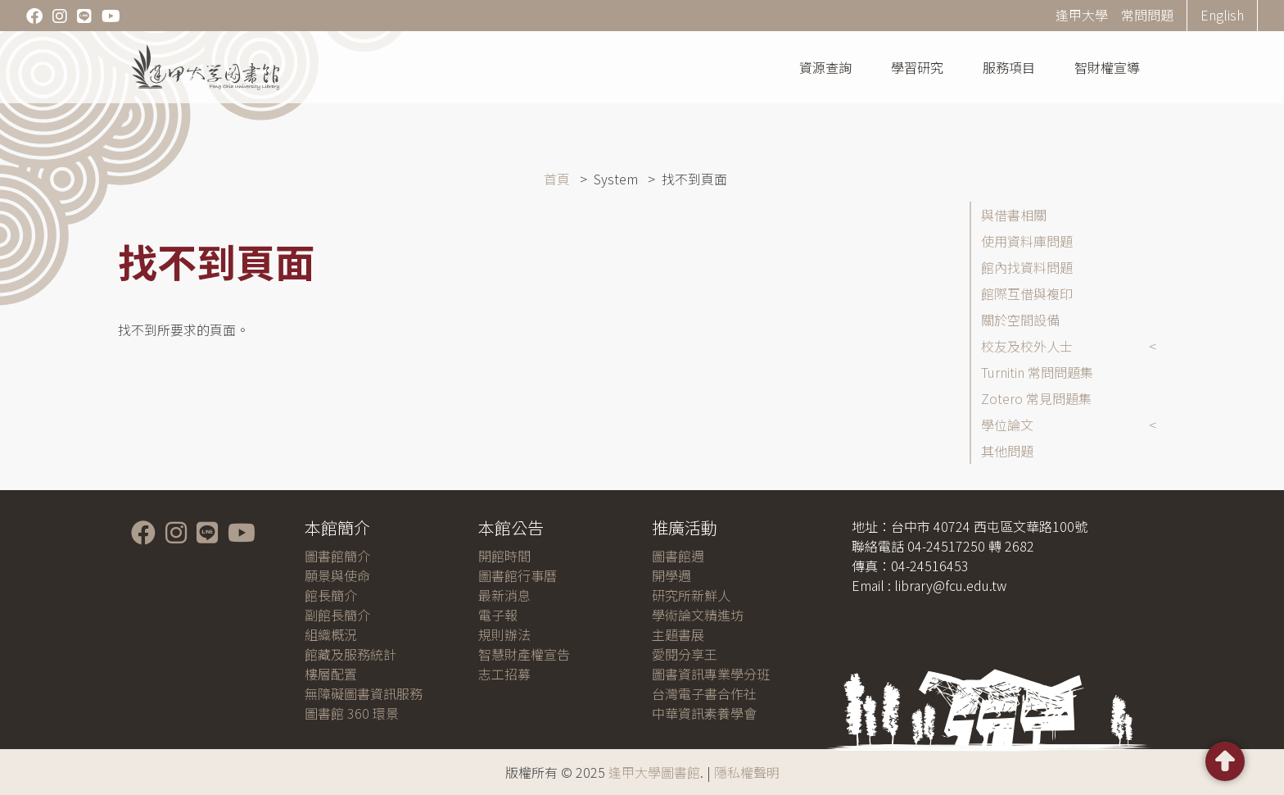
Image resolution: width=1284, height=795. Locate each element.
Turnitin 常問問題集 (1037, 372)
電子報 (498, 615)
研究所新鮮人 (691, 595)
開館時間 (504, 556)
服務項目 (1009, 67)
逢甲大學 (1082, 15)
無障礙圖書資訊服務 (364, 693)
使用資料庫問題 (1027, 241)
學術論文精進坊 (698, 615)
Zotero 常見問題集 (1036, 398)
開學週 (671, 575)
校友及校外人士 (1027, 346)
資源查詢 (825, 67)
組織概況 (331, 634)
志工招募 (504, 674)
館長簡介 (331, 595)
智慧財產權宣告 (524, 654)
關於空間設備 (1020, 319)
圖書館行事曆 (517, 575)
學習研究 (917, 67)
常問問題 (1147, 15)
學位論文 (1007, 424)
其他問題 (1007, 451)
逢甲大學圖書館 (654, 772)
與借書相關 (1014, 215)
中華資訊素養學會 (704, 713)
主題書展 (678, 634)
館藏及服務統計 (350, 654)
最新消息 (504, 595)
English (1222, 15)
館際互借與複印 (1027, 293)
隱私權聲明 (747, 772)
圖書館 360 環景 (352, 713)
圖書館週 (678, 556)
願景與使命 (337, 575)
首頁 (557, 179)
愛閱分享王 (684, 654)
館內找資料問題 (1027, 267)
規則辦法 (504, 634)
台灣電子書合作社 (704, 693)
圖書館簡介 (337, 556)
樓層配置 (331, 674)
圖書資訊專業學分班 (711, 674)
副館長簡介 (337, 615)
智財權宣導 (1107, 67)
